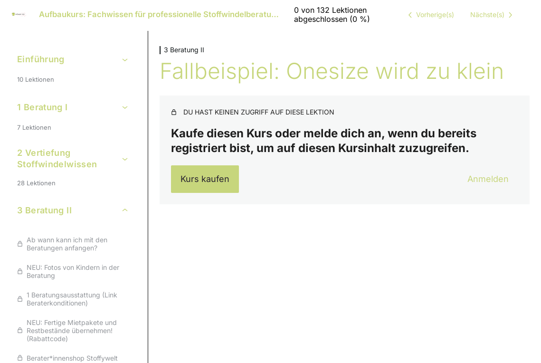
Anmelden (488, 179)
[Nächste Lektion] (493, 14)
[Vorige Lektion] (429, 14)
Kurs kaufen (204, 179)
